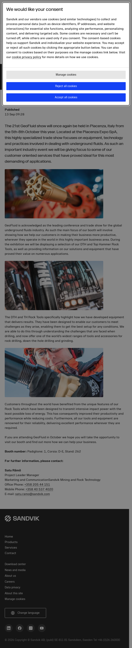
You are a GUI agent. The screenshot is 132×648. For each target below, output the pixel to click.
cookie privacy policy (26, 57)
